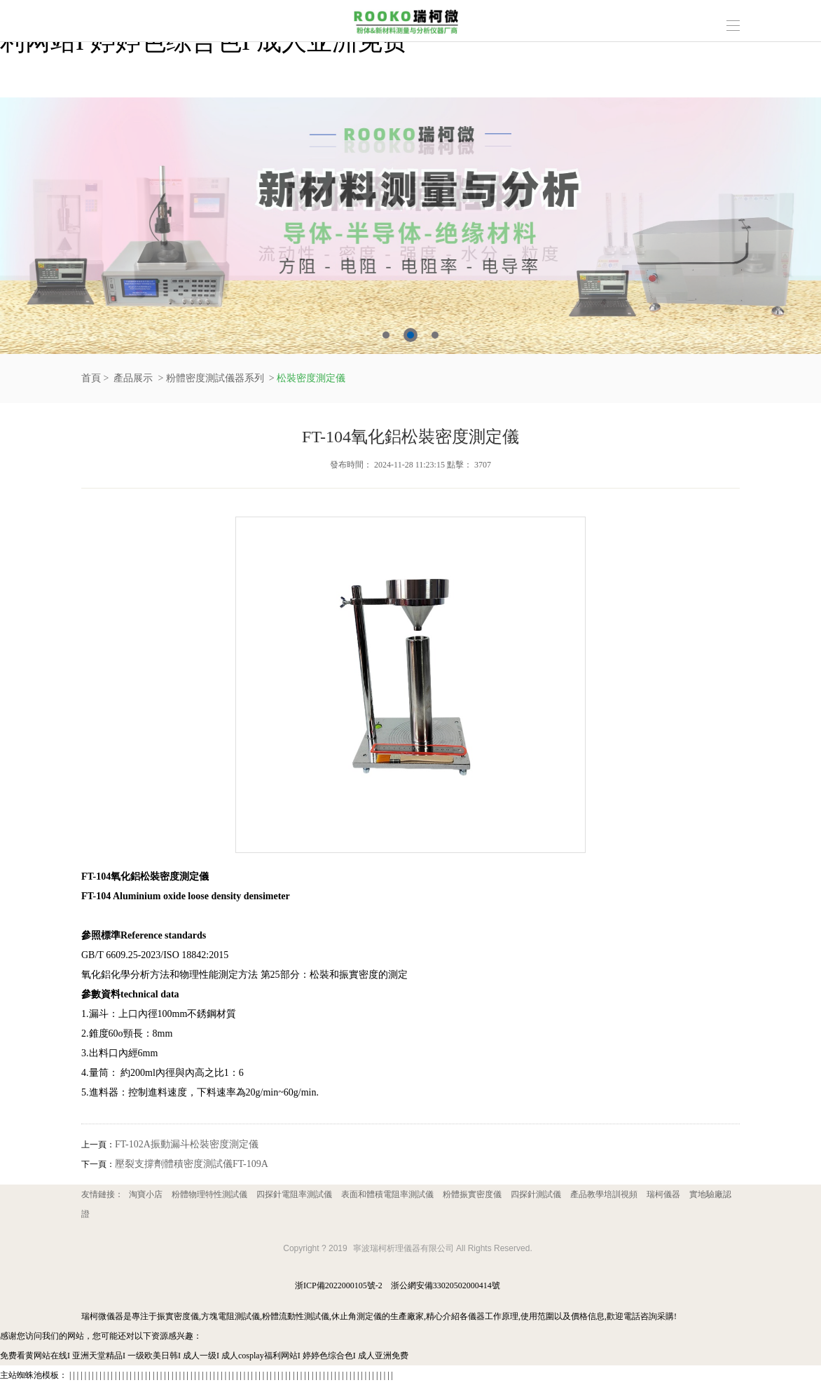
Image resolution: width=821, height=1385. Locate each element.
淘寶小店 (146, 1194)
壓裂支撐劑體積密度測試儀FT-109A (191, 1164)
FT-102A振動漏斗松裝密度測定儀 (186, 1144)
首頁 (91, 378)
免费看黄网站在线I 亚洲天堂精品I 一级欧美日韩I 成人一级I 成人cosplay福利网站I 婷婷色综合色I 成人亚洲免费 (204, 1355)
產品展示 (133, 378)
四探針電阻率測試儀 (294, 1194)
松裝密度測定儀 (311, 378)
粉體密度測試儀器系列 (215, 378)
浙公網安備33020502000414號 (445, 1285)
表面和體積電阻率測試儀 (387, 1194)
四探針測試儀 (536, 1194)
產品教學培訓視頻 (603, 1194)
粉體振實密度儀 (472, 1194)
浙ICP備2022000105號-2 (338, 1285)
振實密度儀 (178, 1316)
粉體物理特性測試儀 (209, 1194)
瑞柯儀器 (663, 1194)
